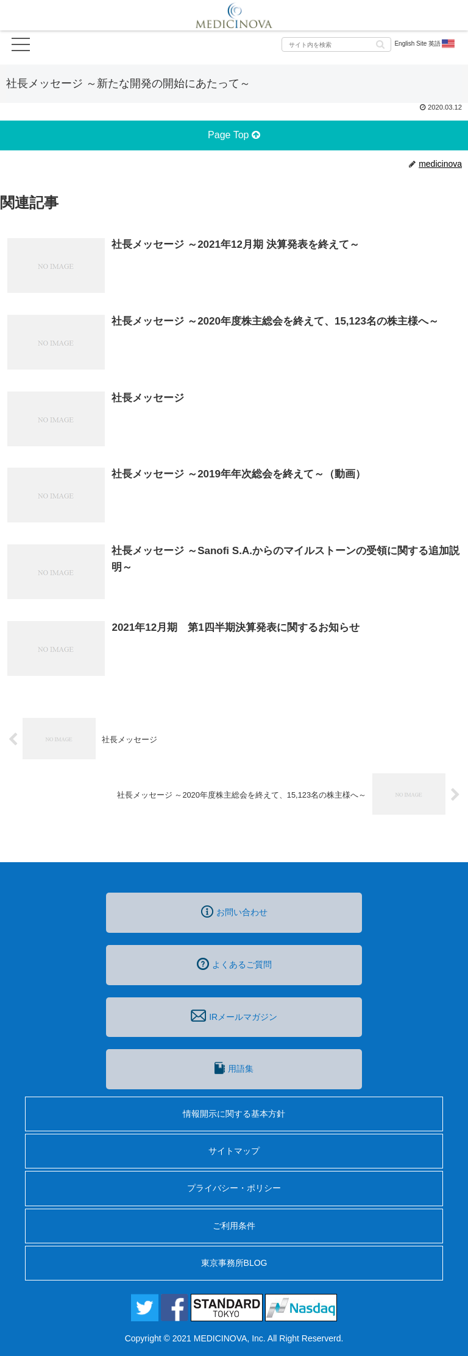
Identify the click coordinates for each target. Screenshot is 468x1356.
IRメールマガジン (234, 1016)
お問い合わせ (234, 911)
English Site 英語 (425, 44)
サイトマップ (234, 1151)
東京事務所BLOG (234, 1263)
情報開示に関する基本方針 (234, 1114)
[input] (336, 44)
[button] (380, 44)
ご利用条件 (234, 1226)
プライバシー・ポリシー (234, 1188)
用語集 (234, 1068)
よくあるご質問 (234, 964)
